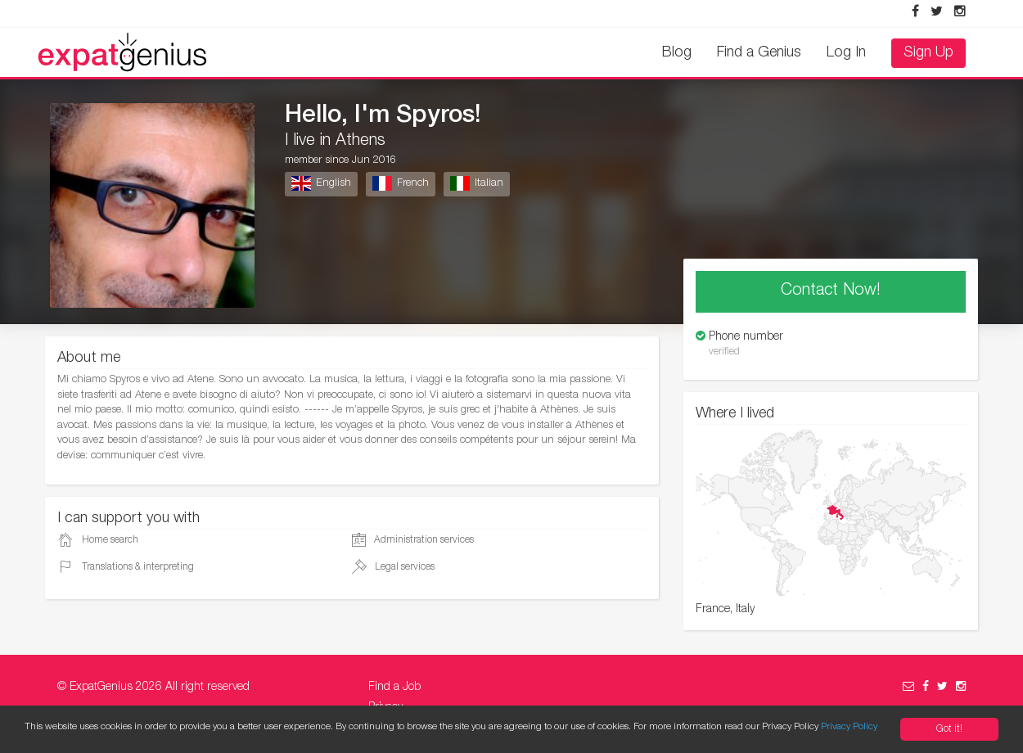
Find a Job (394, 687)
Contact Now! (831, 291)
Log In (846, 53)
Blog (677, 53)
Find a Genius (759, 53)
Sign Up (928, 53)
